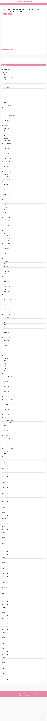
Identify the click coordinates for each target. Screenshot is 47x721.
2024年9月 (5, 536)
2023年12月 (6, 562)
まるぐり (6, 247)
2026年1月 (5, 489)
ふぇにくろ (7, 313)
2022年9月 (5, 605)
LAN (6, 149)
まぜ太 (7, 88)
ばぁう (7, 101)
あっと (7, 75)
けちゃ (7, 80)
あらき (6, 178)
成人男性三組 (7, 447)
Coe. (6, 253)
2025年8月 (5, 504)
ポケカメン (7, 316)
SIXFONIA (7, 146)
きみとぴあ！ (8, 205)
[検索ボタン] (45, 1)
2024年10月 (6, 533)
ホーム (10, 717)
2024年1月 (5, 559)
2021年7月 (5, 645)
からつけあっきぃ (9, 77)
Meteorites (8, 109)
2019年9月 (5, 689)
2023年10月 (6, 567)
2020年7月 (5, 680)
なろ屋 (7, 425)
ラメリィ (6, 231)
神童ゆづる (7, 298)
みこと (7, 157)
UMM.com (7, 165)
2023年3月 (5, 588)
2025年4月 (5, 515)
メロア (6, 380)
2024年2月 (5, 556)
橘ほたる (6, 290)
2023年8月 (5, 573)
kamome (7, 417)
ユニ (6, 337)
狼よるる (6, 292)
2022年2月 (5, 625)
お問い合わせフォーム (21, 717)
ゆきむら (6, 428)
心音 (6, 122)
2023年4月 (5, 585)
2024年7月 (5, 541)
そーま (6, 133)
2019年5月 (5, 694)
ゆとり (6, 170)
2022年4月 (5, 619)
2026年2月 (5, 487)
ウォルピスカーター (9, 436)
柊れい (6, 287)
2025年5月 (5, 512)
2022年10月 (6, 602)
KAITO (7, 415)
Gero (6, 466)
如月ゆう (7, 263)
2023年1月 (5, 593)
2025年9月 (5, 501)
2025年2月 (5, 521)
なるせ (6, 181)
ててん (6, 212)
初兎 (6, 199)
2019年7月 (5, 691)
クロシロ (6, 130)
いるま (7, 151)
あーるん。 (7, 391)
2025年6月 (5, 510)
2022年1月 (5, 628)
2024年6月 (5, 544)
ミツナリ (6, 138)
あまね (6, 393)
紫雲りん (6, 300)
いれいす (5, 13)
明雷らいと (7, 125)
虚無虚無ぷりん (8, 143)
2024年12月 (6, 527)
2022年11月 (6, 599)
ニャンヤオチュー (8, 442)
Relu (6, 255)
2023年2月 (5, 590)
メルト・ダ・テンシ (9, 117)
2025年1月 (5, 524)
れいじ (6, 406)
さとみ (7, 271)
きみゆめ (6, 220)
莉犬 (6, 282)
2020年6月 (5, 683)
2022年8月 (5, 608)
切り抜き (6, 431)
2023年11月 (6, 564)
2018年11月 (6, 697)
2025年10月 (6, 498)
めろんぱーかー (8, 412)
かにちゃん (7, 306)
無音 (6, 172)
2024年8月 (5, 538)
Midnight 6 (7, 128)
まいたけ (7, 319)
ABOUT (14, 717)
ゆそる (6, 382)
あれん (6, 369)
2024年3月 (5, 553)
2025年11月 (6, 495)
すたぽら (7, 250)
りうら (7, 196)
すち (6, 154)
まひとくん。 (8, 104)
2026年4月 (5, 481)
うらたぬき (7, 453)
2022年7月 (5, 611)
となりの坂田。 (8, 458)
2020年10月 (6, 671)
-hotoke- (7, 189)
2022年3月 (5, 622)
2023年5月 (5, 582)
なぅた (6, 374)
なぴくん (6, 399)
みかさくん (7, 114)
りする (6, 444)
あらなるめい (8, 175)
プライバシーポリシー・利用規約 (32, 717)
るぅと (7, 279)
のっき (6, 229)
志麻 (6, 460)
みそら (6, 335)
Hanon (6, 343)
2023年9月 (5, 570)
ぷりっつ (7, 85)
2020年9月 (5, 674)
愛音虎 (6, 141)
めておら (6, 409)
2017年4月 (5, 703)
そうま (6, 96)
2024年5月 (5, 547)
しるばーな (7, 242)
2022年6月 (5, 614)
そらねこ (7, 226)
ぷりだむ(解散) (8, 388)
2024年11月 (6, 530)
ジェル (7, 274)
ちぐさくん (7, 82)
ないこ (11, 13)
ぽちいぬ (6, 404)
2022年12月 (6, 596)
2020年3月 (5, 686)
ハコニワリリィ (8, 340)
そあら (6, 396)
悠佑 (6, 202)
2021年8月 (5, 642)
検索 (44, 60)
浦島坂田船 (8, 450)
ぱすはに (7, 348)
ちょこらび (8, 303)
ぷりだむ (6, 385)
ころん (7, 268)
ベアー (6, 135)
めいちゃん (7, 183)
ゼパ (6, 356)
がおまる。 (7, 210)
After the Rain (8, 69)
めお (6, 215)
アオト (6, 327)
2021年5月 (5, 651)
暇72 (6, 159)
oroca (6, 353)
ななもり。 (7, 276)
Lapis (6, 112)
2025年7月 (5, 507)
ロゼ (6, 119)
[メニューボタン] (1, 1)
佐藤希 (6, 364)
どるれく (7, 324)
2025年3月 (5, 518)
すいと (6, 372)
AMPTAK (7, 72)
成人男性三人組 (8, 434)
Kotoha (7, 345)
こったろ (7, 260)
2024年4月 (5, 550)
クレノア (7, 237)
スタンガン (7, 244)
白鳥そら (7, 295)
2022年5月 (5, 616)
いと (6, 329)
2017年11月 (6, 700)
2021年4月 (5, 654)
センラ (6, 455)
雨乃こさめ (7, 162)
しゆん (6, 93)
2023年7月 (5, 576)
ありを (6, 207)
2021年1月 (5, 663)
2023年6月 (5, 579)
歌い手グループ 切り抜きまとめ (23, 1)
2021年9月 (5, 640)
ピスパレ (7, 367)
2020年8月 (5, 677)
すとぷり (7, 266)
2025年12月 (6, 492)
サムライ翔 (7, 420)
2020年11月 (6, 668)
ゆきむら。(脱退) (8, 106)
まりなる (6, 359)
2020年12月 (6, 666)
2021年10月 (6, 637)
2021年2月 (5, 660)
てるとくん (7, 98)
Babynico (7, 351)
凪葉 (6, 218)
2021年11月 (6, 634)
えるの (6, 439)
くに (6, 258)
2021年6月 (5, 648)
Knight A (7, 90)
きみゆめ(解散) (8, 223)
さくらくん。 (7, 308)
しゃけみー (7, 239)
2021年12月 (6, 631)
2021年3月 (5, 657)
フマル (6, 332)
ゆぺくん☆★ (7, 321)
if (8, 49)
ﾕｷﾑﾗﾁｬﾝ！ (6, 361)
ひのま (6, 377)
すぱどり (7, 284)
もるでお (6, 167)
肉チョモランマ (8, 463)
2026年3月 (5, 484)
